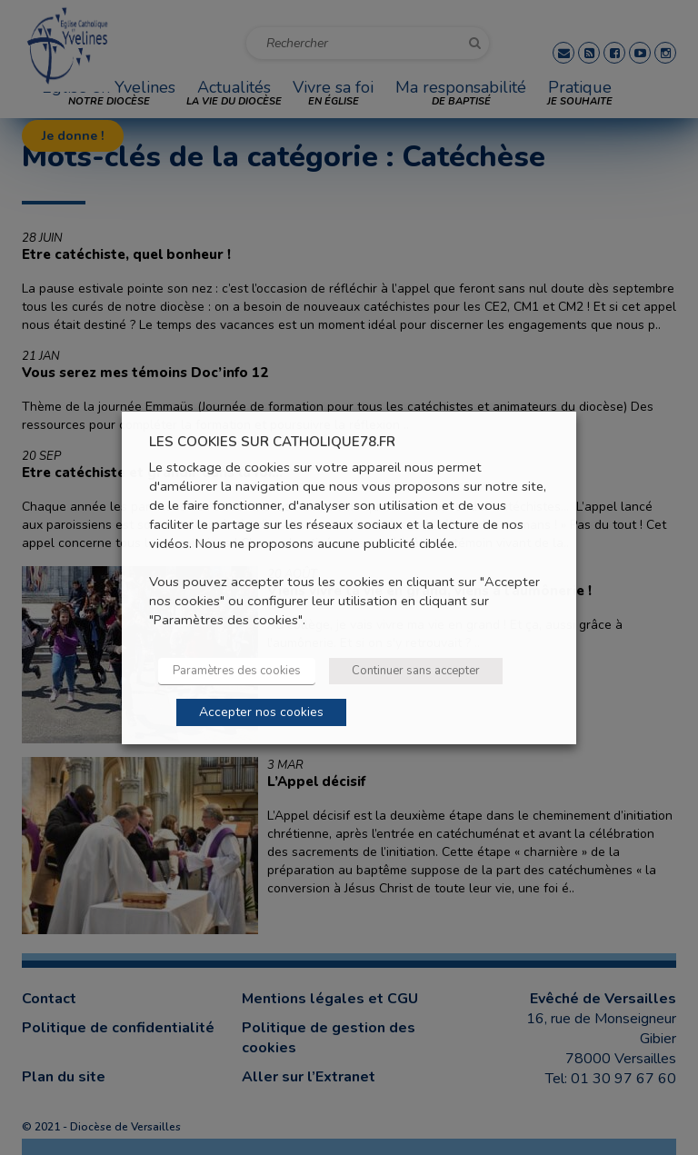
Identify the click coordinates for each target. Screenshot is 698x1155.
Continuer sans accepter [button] (416, 670)
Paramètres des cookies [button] (237, 670)
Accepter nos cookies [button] (261, 712)
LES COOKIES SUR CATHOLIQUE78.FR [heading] (272, 441)
